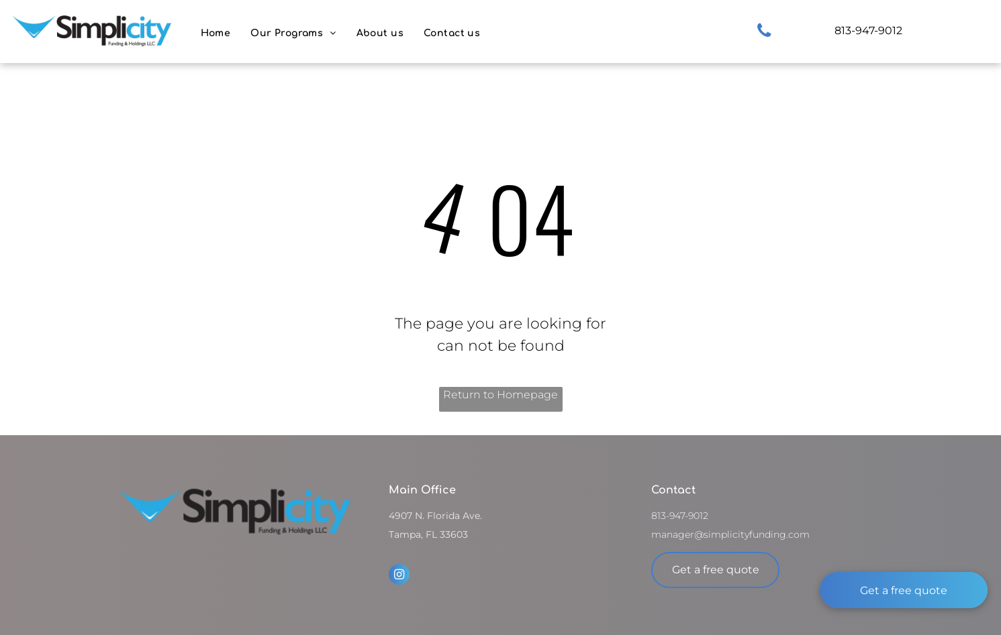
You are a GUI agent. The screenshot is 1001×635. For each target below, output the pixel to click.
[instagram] (399, 576)
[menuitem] (216, 33)
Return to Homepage (500, 394)
